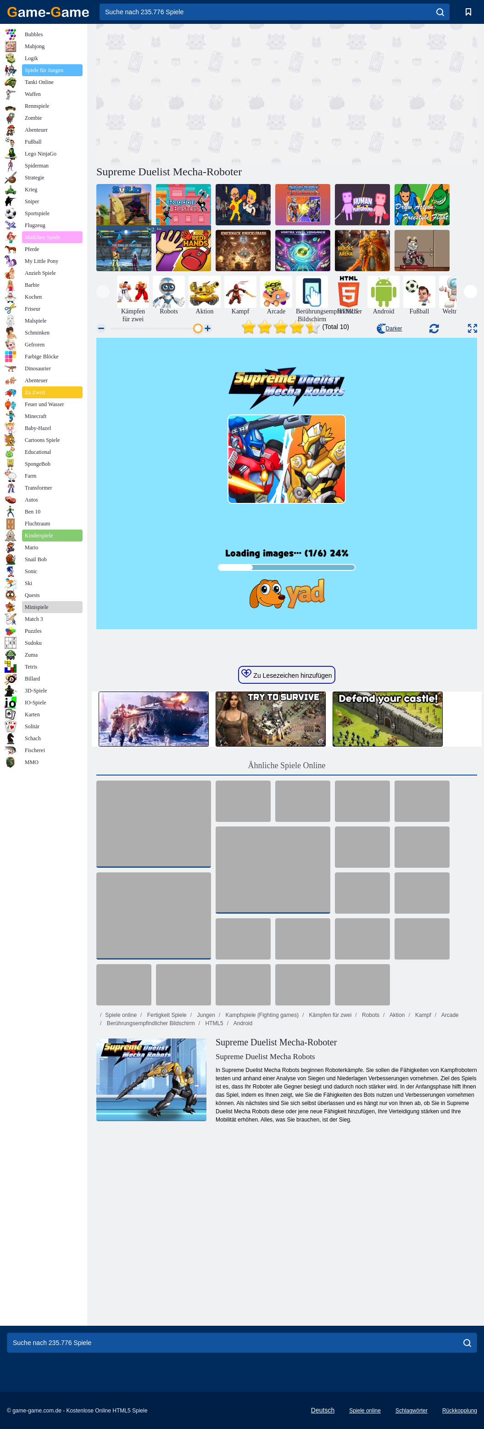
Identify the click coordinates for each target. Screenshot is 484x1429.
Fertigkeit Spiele (165, 1015)
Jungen (205, 1015)
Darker (389, 329)
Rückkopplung (459, 1410)
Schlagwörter (411, 1410)
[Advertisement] (192, 93)
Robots (370, 1015)
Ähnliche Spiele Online (287, 765)
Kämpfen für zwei (329, 1015)
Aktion (396, 1015)
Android (242, 1023)
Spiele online (121, 1015)
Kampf (422, 1015)
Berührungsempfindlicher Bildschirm (150, 1023)
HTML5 (213, 1023)
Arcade (449, 1015)
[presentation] (103, 291)
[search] (440, 12)
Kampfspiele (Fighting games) (261, 1015)
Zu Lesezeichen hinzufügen (286, 674)
